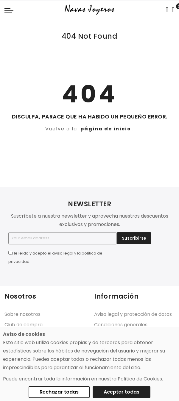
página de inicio (105, 128)
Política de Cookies (140, 378)
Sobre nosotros (22, 314)
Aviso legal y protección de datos (133, 314)
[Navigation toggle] (8, 10)
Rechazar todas (59, 391)
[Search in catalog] (167, 9)
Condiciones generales (120, 324)
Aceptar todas (121, 391)
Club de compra (23, 324)
